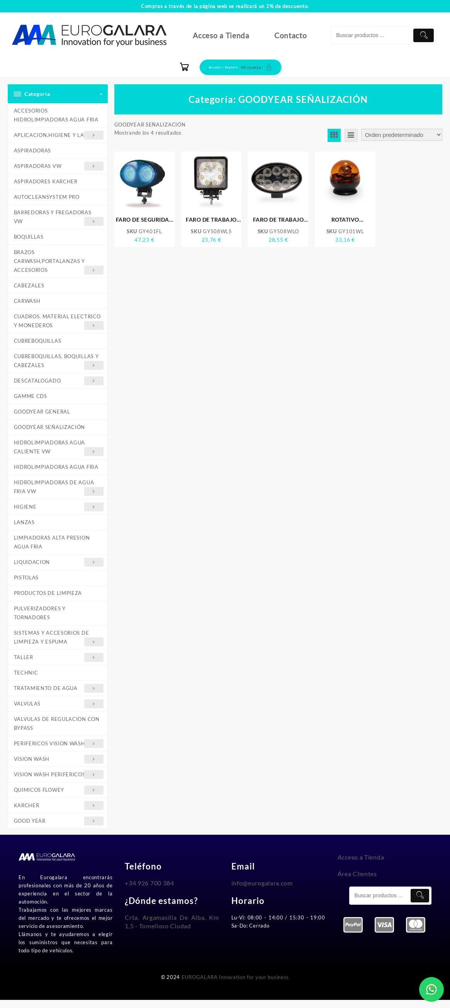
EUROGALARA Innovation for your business (235, 985)
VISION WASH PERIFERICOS (59, 781)
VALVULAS (59, 710)
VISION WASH (59, 766)
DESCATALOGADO (59, 383)
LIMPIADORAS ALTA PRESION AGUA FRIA (52, 546)
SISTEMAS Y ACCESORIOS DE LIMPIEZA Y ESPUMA (59, 644)
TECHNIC (26, 679)
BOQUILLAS (29, 238)
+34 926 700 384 (149, 890)
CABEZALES (29, 287)
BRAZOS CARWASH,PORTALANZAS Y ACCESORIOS (59, 264)
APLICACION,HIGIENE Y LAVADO (59, 135)
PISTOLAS (26, 582)
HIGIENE (59, 511)
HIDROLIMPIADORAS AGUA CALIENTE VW (59, 451)
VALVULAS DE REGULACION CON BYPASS (57, 730)
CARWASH (27, 303)
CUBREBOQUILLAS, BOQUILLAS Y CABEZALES (59, 364)
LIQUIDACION (59, 567)
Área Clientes (357, 881)
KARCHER (59, 813)
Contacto (290, 35)
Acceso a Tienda (221, 35)
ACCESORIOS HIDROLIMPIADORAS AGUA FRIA (56, 115)
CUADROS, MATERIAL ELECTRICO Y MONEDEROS (59, 324)
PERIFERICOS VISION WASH (59, 750)
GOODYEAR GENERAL (42, 415)
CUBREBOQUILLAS (37, 343)
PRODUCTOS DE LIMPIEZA (48, 598)
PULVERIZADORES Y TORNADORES (40, 618)
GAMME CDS (30, 399)
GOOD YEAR (59, 828)
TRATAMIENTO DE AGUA (59, 694)
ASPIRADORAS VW (59, 166)
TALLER (59, 663)
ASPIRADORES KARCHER (46, 182)
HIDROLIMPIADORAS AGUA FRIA (56, 471)
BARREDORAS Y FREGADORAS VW (59, 218)
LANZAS (24, 527)
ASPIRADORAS (32, 151)
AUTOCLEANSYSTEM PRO (47, 198)
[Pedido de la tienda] (401, 135)
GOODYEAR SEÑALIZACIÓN (49, 430)
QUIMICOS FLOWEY (59, 797)
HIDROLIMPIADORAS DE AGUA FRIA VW (59, 492)
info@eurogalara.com (262, 890)
